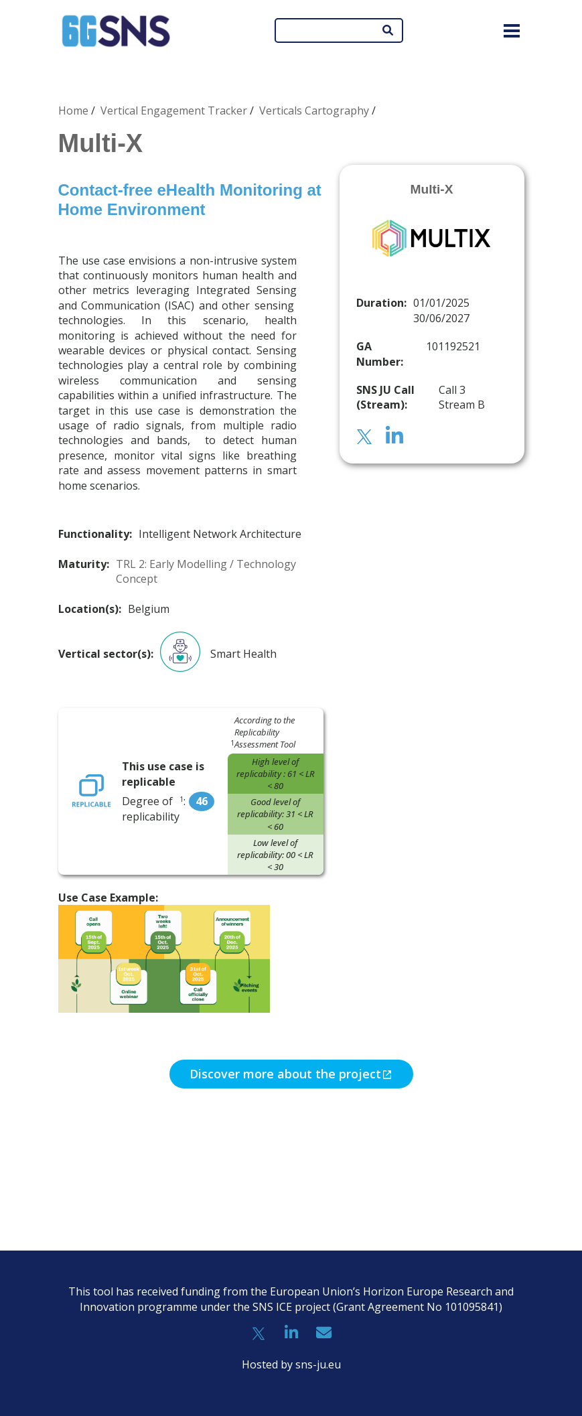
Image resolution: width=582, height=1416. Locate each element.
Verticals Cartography (314, 110)
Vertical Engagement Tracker (173, 110)
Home (73, 110)
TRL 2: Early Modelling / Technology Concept (206, 571)
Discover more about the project (285, 1074)
